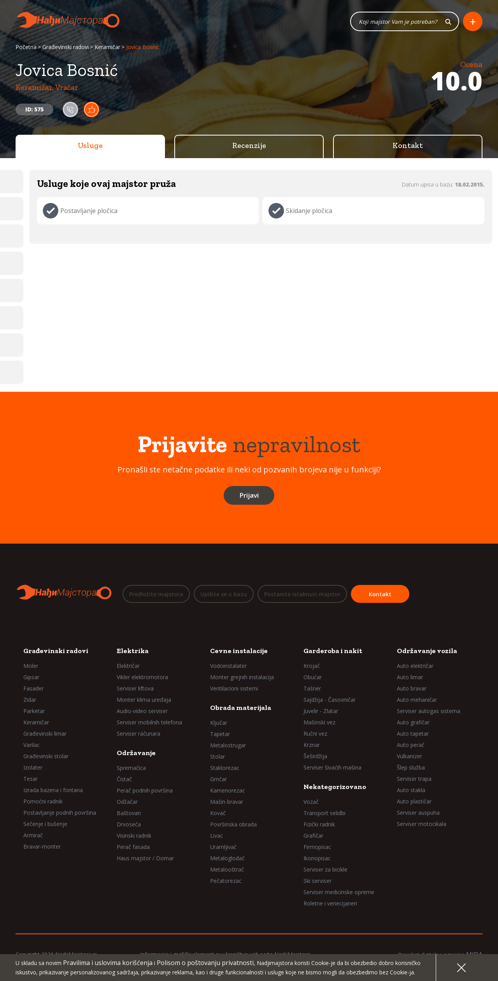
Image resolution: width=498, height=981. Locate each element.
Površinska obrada (233, 824)
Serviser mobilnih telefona (149, 722)
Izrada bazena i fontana (53, 790)
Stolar (217, 756)
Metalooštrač (227, 869)
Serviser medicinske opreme (338, 892)
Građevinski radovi (65, 47)
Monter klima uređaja (144, 699)
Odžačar (127, 801)
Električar (128, 665)
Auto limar (410, 677)
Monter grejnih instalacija (242, 677)
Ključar (218, 722)
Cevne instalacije (239, 650)
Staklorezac (224, 767)
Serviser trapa (414, 778)
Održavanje (136, 753)
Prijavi (249, 495)
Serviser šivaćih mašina (332, 767)
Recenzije (249, 146)
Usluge (90, 146)
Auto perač (410, 745)
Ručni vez (315, 733)
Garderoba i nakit (332, 650)
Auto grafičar (413, 722)
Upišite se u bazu (223, 594)
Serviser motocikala (421, 824)
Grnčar (218, 779)
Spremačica (131, 767)
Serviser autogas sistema (428, 711)
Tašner (312, 688)
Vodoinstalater (228, 665)
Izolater (32, 767)
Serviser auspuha (418, 812)
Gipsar (31, 677)
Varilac (31, 745)
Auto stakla (411, 790)
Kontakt (408, 146)
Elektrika (133, 650)
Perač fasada (133, 847)
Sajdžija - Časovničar (329, 699)
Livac (216, 835)
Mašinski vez (319, 722)
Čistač (124, 779)
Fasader (33, 688)
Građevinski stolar (45, 756)
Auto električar (415, 665)
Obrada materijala (240, 707)
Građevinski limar (45, 733)
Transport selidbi (324, 813)
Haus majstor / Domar (145, 858)
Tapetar (220, 734)
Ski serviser (317, 880)
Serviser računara (138, 733)
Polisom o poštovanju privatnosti (205, 962)
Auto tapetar (413, 733)
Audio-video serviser (142, 711)
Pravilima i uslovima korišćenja (108, 962)
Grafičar (313, 835)
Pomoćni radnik (43, 801)
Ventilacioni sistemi (234, 688)
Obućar (312, 677)
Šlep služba (411, 767)
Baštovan (129, 813)
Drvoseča (129, 824)
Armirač (33, 835)
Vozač (311, 801)
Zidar (29, 699)
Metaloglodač (227, 858)
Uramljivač (223, 847)
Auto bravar (411, 688)
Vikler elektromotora (142, 677)
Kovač (218, 813)
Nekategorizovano (334, 786)
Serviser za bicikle (325, 869)
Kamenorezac (227, 790)
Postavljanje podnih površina (59, 812)
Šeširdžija (315, 756)
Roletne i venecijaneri (330, 903)
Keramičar (107, 47)
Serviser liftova (135, 688)
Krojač (311, 665)
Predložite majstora (156, 594)
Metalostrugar (228, 745)
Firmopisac (317, 847)
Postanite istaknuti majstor (302, 594)
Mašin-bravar (226, 801)
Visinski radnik (134, 835)
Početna (26, 47)
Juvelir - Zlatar (320, 711)
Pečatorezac (226, 880)
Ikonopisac (317, 858)
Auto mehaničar (417, 699)
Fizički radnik (319, 824)
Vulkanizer (409, 756)
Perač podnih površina (145, 790)
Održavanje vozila (427, 650)
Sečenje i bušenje (45, 824)
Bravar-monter (42, 846)
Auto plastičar (414, 801)
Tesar (30, 778)
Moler (30, 665)
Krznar (311, 745)
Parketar (34, 711)
